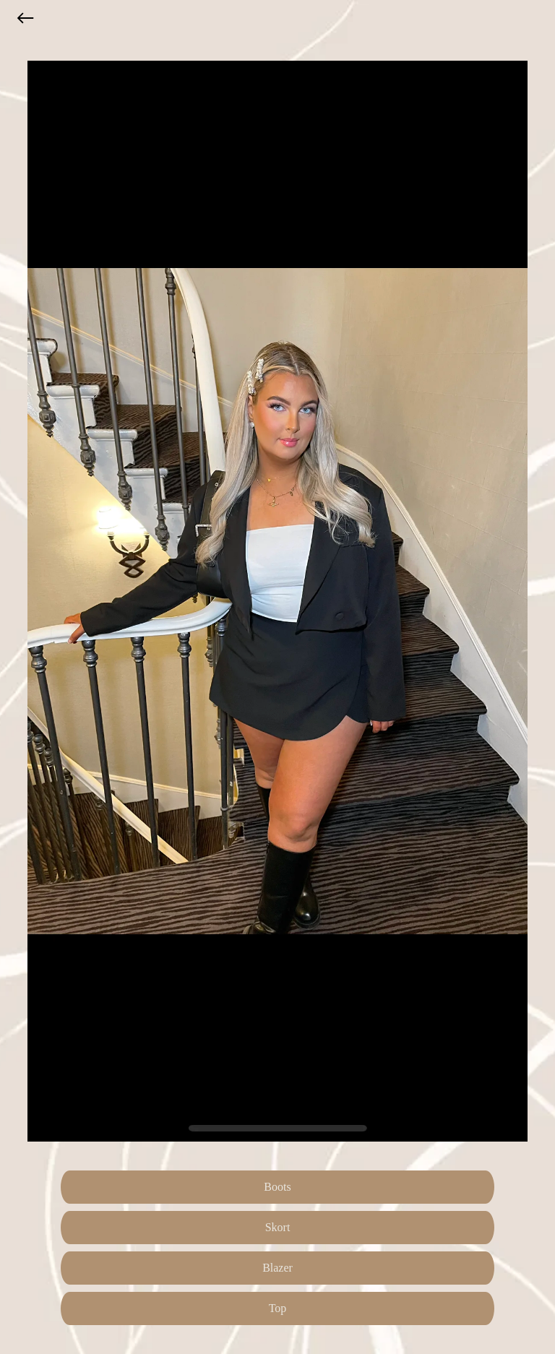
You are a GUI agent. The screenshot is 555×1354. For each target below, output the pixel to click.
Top (278, 1308)
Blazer (277, 1268)
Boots (277, 1187)
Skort (278, 1227)
